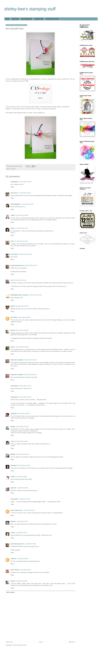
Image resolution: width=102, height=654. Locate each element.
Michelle (13, 521)
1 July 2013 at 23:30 (30, 544)
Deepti (13, 228)
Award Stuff (15, 19)
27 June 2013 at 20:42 (27, 204)
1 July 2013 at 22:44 (21, 532)
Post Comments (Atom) (20, 645)
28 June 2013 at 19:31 (30, 360)
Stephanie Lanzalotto (17, 360)
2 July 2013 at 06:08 (21, 581)
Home (7, 19)
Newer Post (9, 642)
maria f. (13, 347)
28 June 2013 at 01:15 (19, 280)
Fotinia (13, 476)
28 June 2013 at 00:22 (25, 254)
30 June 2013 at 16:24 (22, 454)
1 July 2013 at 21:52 (22, 521)
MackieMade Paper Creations (19, 295)
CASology (14, 81)
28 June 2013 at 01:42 (35, 295)
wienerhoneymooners (17, 265)
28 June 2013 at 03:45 (22, 306)
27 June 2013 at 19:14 (24, 193)
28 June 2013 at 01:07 (30, 265)
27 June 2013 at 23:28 (21, 241)
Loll (12, 280)
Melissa (13, 426)
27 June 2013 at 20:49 (21, 215)
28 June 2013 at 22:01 (25, 397)
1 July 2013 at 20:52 (28, 510)
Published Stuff (39, 19)
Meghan (13, 454)
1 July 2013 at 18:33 (22, 488)
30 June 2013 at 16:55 (23, 465)
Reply (12, 187)
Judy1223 (13, 413)
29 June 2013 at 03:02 (23, 413)
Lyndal (13, 532)
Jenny (12, 441)
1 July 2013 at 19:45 (24, 499)
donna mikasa (15, 570)
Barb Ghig (14, 317)
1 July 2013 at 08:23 (21, 476)
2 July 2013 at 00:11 (25, 570)
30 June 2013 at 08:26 (21, 441)
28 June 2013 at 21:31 (25, 386)
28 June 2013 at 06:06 (23, 317)
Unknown (13, 558)
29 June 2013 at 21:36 (22, 426)
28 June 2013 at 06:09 (22, 330)
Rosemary (14, 465)
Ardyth (13, 215)
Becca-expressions (16, 510)
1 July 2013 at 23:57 (22, 558)
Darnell (13, 330)
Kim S (12, 241)
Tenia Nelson (14, 254)
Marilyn (13, 306)
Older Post (72, 642)
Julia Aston (14, 193)
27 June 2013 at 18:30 (25, 181)
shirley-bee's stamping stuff (30, 9)
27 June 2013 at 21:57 (21, 228)
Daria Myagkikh (15, 204)
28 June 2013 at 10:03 (22, 347)
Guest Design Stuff (26, 19)
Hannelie (13, 488)
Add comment (10, 592)
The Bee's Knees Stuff (52, 19)
